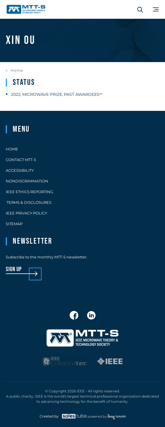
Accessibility (20, 170)
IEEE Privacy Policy (26, 213)
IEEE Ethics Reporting (29, 191)
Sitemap (14, 223)
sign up (14, 269)
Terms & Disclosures (28, 202)
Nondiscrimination (27, 181)
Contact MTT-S (21, 159)
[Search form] (140, 9)
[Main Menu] (155, 9)
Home (17, 70)
